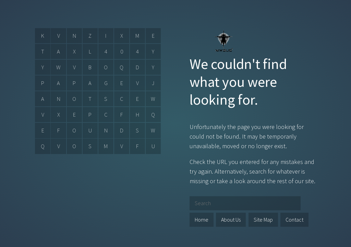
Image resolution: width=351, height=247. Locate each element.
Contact (294, 219)
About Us (231, 219)
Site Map (263, 219)
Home (201, 219)
